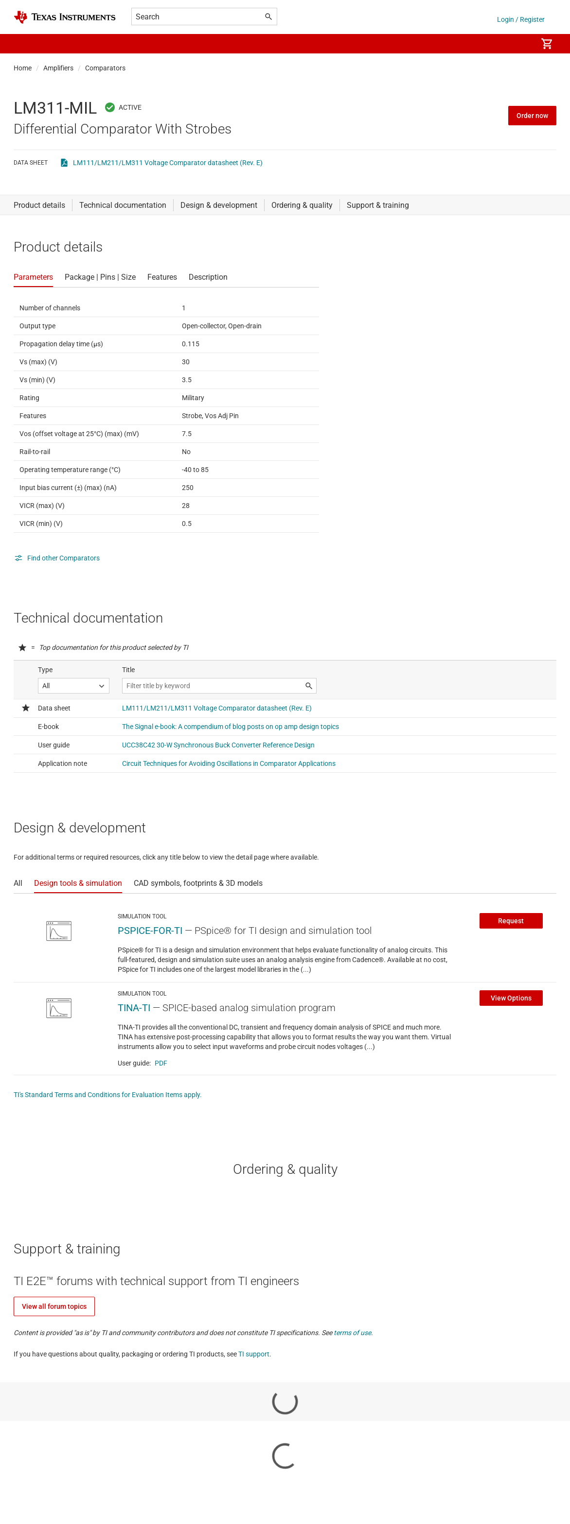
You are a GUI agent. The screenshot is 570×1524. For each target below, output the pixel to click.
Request (511, 921)
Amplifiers (58, 68)
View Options (511, 998)
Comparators (105, 68)
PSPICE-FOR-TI (150, 930)
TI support (253, 1354)
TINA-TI (134, 1008)
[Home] (65, 17)
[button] (23, 43)
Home (23, 68)
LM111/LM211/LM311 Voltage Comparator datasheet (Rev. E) (168, 163)
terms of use (352, 1333)
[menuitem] (519, 43)
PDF (161, 1063)
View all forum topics (54, 1306)
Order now (532, 115)
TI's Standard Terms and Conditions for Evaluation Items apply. (108, 1095)
